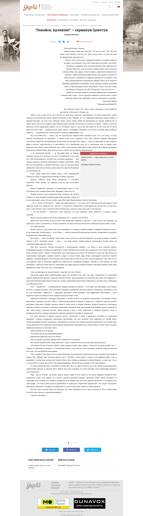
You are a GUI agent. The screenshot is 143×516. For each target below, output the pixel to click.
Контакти (96, 2)
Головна (55, 482)
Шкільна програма (88, 20)
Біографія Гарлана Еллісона (90, 164)
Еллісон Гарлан (54, 25)
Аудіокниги (63, 20)
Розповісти (71, 450)
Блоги (111, 2)
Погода (117, 2)
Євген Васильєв (78, 492)
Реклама (104, 2)
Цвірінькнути (93, 450)
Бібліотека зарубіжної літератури (32, 25)
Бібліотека (51, 20)
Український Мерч (110, 15)
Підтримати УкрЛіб (85, 42)
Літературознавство (90, 15)
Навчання (74, 15)
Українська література (34, 15)
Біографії (74, 20)
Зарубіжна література (57, 15)
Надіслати (50, 450)
